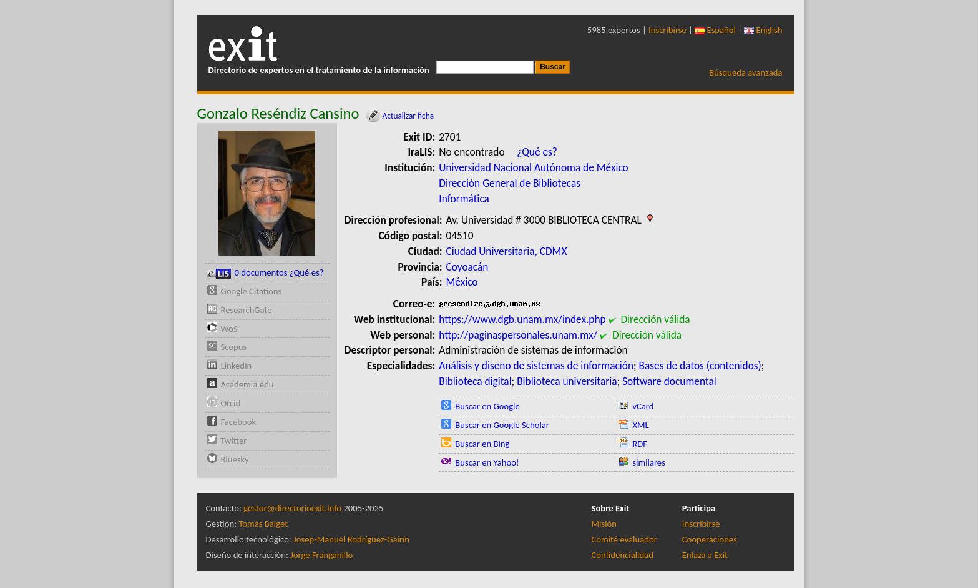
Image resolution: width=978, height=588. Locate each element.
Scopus (234, 346)
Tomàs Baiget (263, 523)
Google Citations (251, 291)
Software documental (669, 381)
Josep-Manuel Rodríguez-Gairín (351, 539)
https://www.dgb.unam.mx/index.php (522, 319)
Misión (604, 523)
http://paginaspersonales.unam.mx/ (518, 335)
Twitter (234, 440)
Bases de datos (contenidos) (700, 365)
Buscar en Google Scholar (502, 425)
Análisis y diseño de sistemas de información (536, 365)
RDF (639, 443)
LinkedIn (236, 365)
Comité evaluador (624, 539)
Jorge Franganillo (321, 555)
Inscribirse (667, 30)
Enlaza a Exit (705, 555)
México (462, 282)
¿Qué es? (537, 152)
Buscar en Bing (482, 443)
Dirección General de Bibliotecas (509, 183)
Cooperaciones (709, 539)
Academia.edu (247, 384)
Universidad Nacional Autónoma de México (533, 167)
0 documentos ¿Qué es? (265, 273)
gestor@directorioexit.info (292, 508)
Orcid (231, 403)
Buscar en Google (487, 406)
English (763, 30)
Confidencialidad (622, 555)
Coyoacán (467, 267)
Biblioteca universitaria (567, 381)
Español (715, 30)
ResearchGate (246, 310)
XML (640, 425)
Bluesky (235, 459)
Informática (464, 199)
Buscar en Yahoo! (487, 462)
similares (648, 462)
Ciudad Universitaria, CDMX (506, 251)
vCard (642, 406)
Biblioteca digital (475, 381)
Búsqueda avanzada (745, 72)
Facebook (239, 421)
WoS (229, 328)
